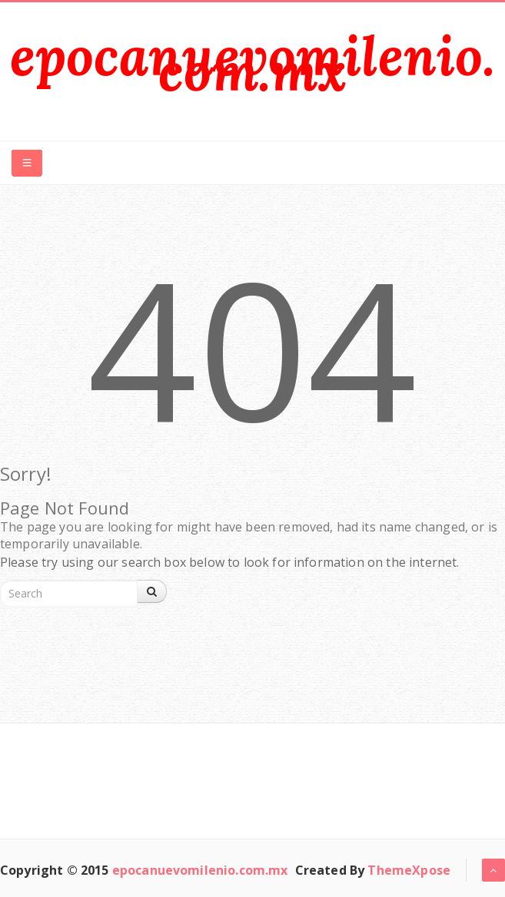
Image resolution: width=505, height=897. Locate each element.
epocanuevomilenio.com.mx (253, 63)
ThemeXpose (408, 870)
